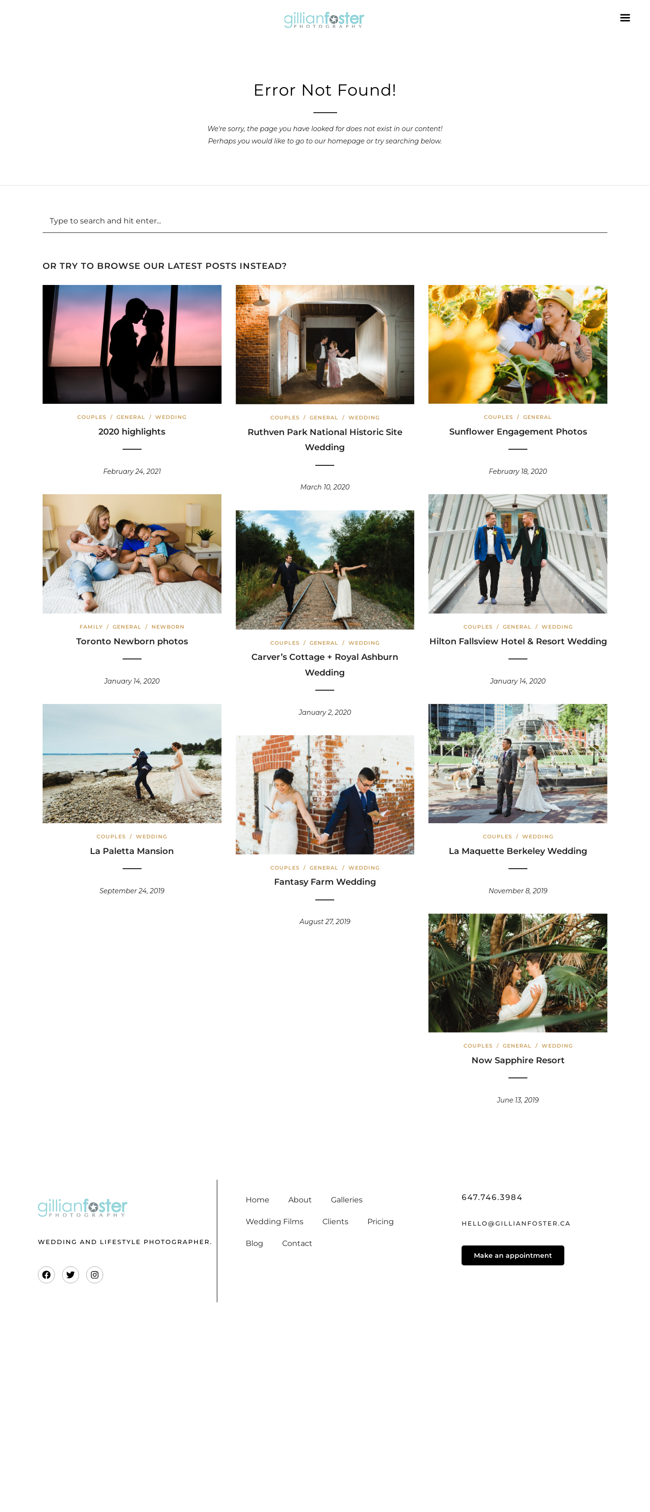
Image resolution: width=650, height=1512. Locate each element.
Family (91, 626)
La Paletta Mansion (132, 851)
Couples (92, 417)
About (300, 1199)
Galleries (347, 1199)
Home (257, 1199)
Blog (254, 1243)
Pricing (380, 1221)
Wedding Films (274, 1221)
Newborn (168, 626)
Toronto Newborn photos (132, 641)
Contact (297, 1243)
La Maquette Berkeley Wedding (518, 851)
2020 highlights (131, 432)
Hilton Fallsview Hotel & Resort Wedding (518, 641)
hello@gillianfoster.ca (516, 1223)
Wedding (171, 417)
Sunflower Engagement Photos (518, 432)
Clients (335, 1221)
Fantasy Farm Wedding (325, 882)
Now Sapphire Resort (518, 1060)
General (130, 417)
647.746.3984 (492, 1197)
